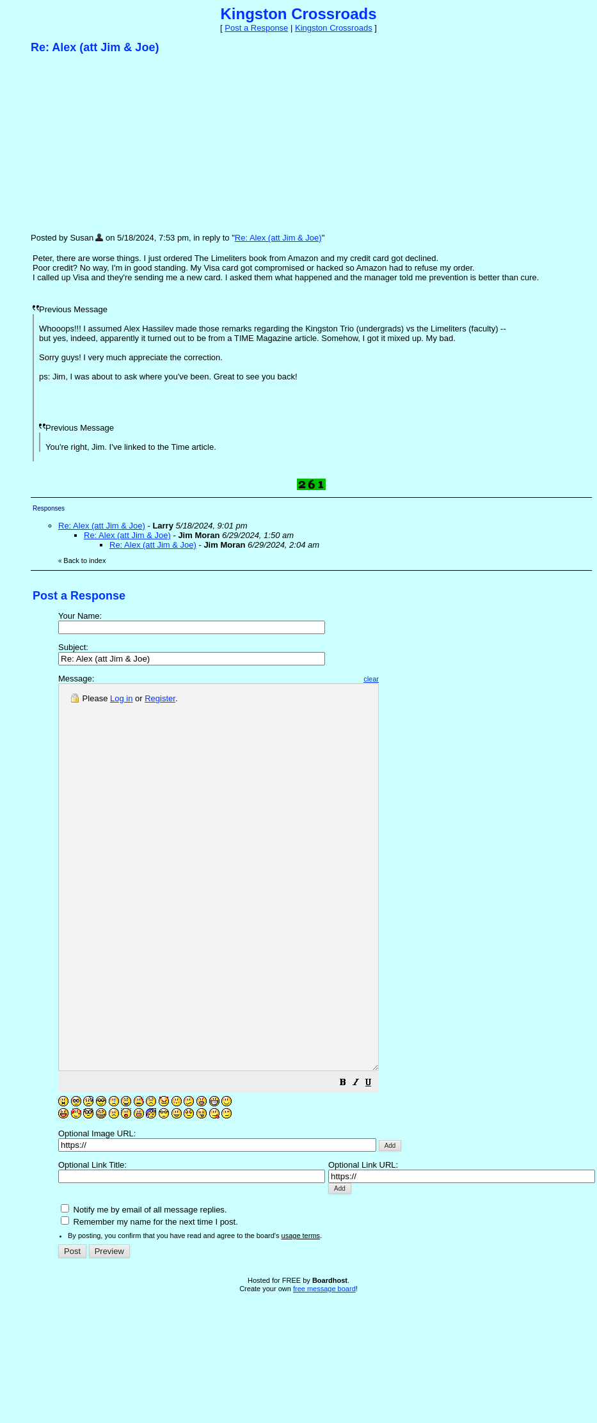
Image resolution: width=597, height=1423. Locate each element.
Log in (121, 698)
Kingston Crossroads (333, 28)
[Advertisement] (127, 143)
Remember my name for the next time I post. (149, 1298)
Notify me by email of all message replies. (144, 1286)
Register (160, 698)
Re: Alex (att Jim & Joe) (278, 237)
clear (409, 679)
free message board (324, 1365)
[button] (381, 1161)
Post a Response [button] (256, 28)
